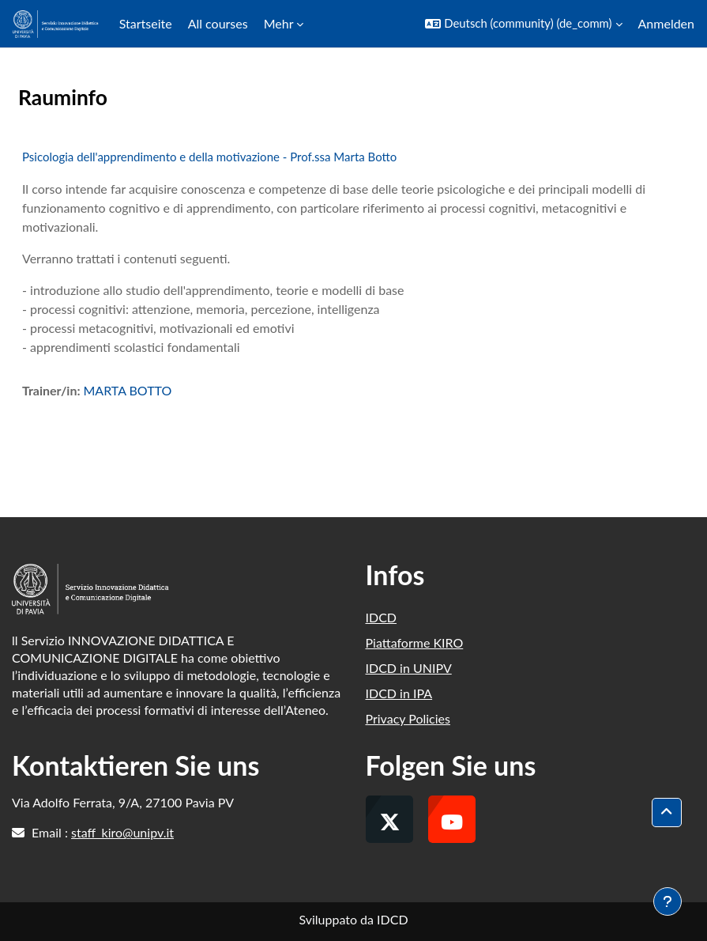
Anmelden (666, 23)
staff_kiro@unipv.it (122, 832)
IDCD (381, 617)
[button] (523, 23)
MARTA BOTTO (127, 390)
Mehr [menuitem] (279, 23)
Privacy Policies (408, 718)
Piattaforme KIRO (415, 642)
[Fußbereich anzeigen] (667, 901)
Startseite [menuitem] (145, 23)
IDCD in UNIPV (409, 667)
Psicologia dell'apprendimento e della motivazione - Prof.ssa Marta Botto (209, 156)
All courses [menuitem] (218, 23)
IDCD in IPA (399, 693)
